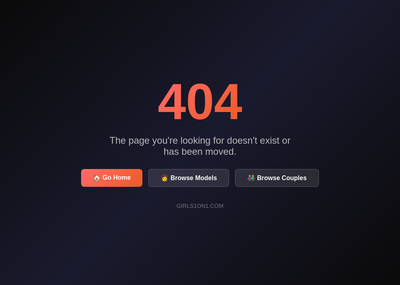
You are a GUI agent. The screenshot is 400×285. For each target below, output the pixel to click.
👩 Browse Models (189, 178)
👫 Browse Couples (277, 178)
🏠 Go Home (112, 177)
